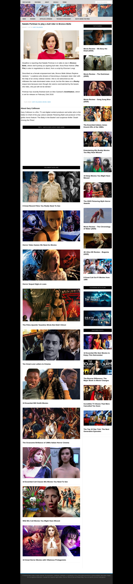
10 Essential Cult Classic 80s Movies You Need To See (45, 482)
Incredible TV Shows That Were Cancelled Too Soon (97, 405)
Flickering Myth (66, 10)
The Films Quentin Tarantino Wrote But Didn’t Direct (44, 325)
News (49, 102)
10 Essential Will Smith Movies (35, 403)
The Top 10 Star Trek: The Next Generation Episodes (96, 430)
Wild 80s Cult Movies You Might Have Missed (41, 521)
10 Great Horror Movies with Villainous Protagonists (44, 560)
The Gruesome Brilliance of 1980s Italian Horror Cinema (46, 443)
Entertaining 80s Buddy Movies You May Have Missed (97, 151)
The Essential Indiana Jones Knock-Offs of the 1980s (95, 126)
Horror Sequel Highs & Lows (34, 284)
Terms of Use (71, 577)
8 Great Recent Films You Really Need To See (41, 206)
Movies (44, 102)
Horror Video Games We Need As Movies (40, 245)
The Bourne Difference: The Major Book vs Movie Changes (96, 379)
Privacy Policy (80, 577)
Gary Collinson (37, 102)
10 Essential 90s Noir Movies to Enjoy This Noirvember (97, 354)
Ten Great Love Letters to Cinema (37, 364)
